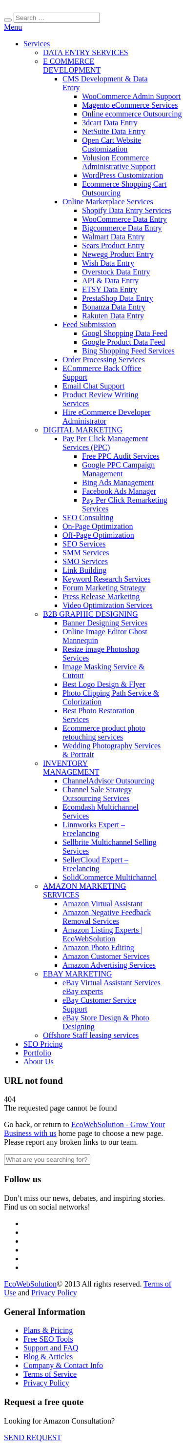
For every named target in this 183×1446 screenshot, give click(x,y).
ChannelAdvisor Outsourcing (108, 781)
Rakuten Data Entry (113, 316)
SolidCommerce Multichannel (109, 877)
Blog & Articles (48, 1356)
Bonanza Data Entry (113, 307)
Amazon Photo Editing (98, 947)
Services (36, 43)
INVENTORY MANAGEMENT (71, 767)
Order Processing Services (103, 359)
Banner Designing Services (104, 623)
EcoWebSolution (30, 1284)
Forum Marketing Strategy (104, 588)
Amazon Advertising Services (109, 965)
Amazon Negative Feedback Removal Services (106, 916)
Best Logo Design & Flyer (103, 684)
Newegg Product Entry (118, 254)
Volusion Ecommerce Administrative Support (119, 162)
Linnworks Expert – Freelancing (93, 829)
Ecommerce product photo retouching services (103, 732)
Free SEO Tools (48, 1339)
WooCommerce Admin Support (131, 96)
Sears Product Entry (113, 245)
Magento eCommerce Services (130, 105)
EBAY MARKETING (77, 974)
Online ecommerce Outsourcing (132, 114)
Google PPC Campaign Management (118, 469)
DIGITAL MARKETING (82, 430)
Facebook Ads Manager (119, 491)
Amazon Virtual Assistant (102, 903)
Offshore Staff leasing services (91, 1035)
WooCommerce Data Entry (124, 219)
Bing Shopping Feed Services (128, 351)
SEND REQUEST (32, 1437)
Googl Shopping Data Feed (124, 333)
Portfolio (37, 1053)
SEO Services (83, 544)
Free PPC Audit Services (121, 456)
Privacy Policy (54, 1293)
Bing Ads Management (118, 482)
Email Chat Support (93, 386)
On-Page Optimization (97, 526)
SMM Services (85, 552)
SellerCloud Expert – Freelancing (95, 864)
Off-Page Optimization (98, 535)
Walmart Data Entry (113, 237)
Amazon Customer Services (106, 956)
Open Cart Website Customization (111, 144)
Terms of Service (50, 1374)
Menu (13, 27)
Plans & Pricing (48, 1330)
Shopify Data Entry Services (126, 210)
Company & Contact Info (63, 1365)
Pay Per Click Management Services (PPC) (105, 442)
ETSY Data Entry (109, 289)
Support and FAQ (51, 1348)
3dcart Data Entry (110, 122)
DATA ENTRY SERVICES (85, 52)
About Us (38, 1061)
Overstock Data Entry (116, 272)
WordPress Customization (122, 175)
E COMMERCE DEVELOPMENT (72, 65)
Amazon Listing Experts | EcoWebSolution (102, 934)
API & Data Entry (110, 280)
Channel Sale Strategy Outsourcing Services (97, 793)
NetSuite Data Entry (113, 131)
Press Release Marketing (101, 596)
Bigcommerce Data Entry (122, 228)
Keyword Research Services (106, 579)
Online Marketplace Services (107, 201)
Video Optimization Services (107, 605)
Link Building (84, 570)
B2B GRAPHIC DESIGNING (90, 614)
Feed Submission (89, 324)
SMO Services (85, 561)
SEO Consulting (87, 517)
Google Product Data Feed (123, 342)
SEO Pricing (42, 1044)
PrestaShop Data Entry (117, 298)
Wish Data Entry (108, 263)
